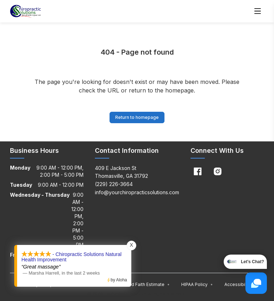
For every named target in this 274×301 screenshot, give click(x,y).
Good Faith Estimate (146, 284)
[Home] (25, 11)
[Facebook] (198, 171)
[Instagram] (217, 171)
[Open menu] (257, 11)
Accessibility (237, 284)
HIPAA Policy (197, 284)
